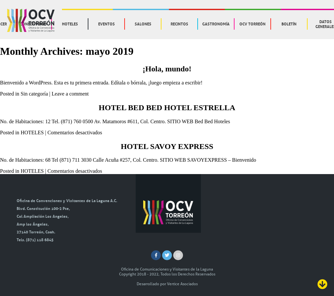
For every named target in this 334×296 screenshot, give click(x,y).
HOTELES (32, 132)
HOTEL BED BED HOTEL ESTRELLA (167, 107)
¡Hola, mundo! (167, 69)
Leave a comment (70, 93)
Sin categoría (34, 93)
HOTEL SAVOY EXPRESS (167, 146)
